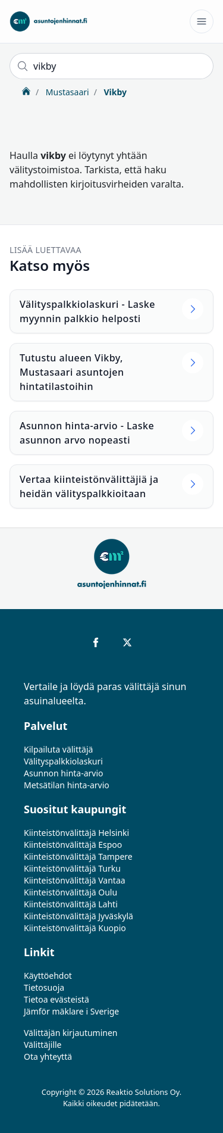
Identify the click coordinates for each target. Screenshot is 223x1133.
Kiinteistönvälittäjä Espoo (73, 844)
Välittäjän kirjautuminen (71, 1032)
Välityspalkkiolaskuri (63, 761)
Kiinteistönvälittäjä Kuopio (75, 928)
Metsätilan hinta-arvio (66, 785)
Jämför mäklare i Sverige (71, 1011)
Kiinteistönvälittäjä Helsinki (76, 832)
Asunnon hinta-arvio (63, 773)
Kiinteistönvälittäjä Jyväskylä (78, 916)
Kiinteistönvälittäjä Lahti (71, 904)
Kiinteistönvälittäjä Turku (72, 868)
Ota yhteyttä (48, 1056)
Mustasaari (66, 92)
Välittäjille (43, 1044)
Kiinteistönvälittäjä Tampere (78, 856)
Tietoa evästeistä (56, 999)
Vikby (114, 92)
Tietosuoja (44, 987)
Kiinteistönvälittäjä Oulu (70, 892)
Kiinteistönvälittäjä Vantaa (74, 880)
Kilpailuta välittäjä (58, 749)
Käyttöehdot (48, 975)
